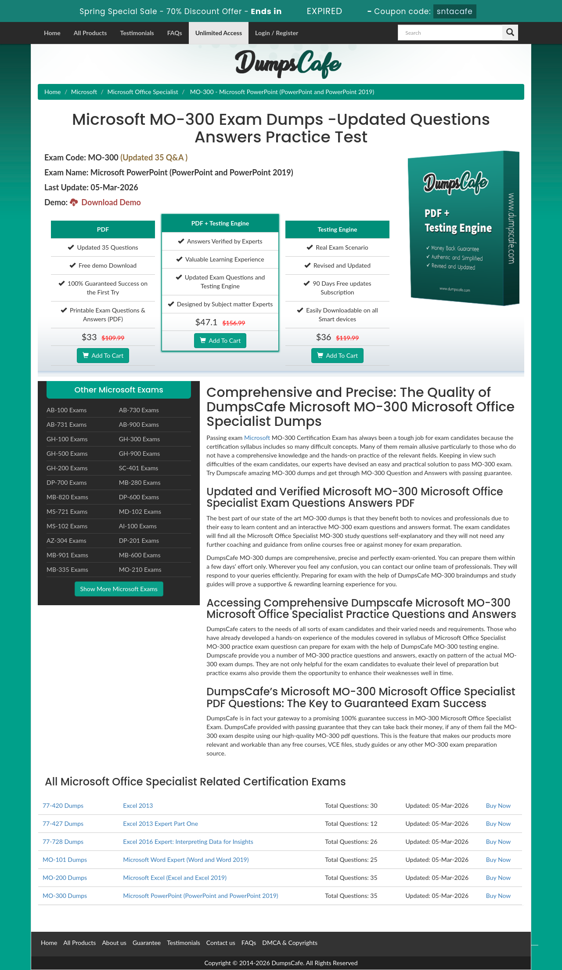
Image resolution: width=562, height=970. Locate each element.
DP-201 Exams (139, 540)
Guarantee (147, 942)
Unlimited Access (218, 32)
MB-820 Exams (67, 497)
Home (52, 32)
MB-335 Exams (67, 569)
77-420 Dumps (63, 805)
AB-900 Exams (139, 424)
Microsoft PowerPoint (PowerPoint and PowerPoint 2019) (200, 895)
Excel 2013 (138, 805)
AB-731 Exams (66, 424)
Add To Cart (103, 355)
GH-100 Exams (67, 439)
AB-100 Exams (66, 410)
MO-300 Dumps (65, 895)
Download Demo (105, 202)
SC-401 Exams (139, 468)
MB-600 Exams (140, 555)
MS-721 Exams (67, 511)
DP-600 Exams (139, 497)
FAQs (174, 32)
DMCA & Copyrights (289, 942)
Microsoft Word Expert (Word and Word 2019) (186, 859)
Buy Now (498, 805)
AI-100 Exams (138, 526)
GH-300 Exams (139, 439)
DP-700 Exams (66, 482)
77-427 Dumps (63, 823)
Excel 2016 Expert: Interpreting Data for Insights (188, 841)
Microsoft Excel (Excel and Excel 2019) (175, 877)
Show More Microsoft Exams (119, 588)
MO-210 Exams (140, 569)
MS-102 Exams (67, 526)
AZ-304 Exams (66, 540)
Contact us (220, 942)
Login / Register (276, 32)
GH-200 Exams (67, 468)
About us (114, 942)
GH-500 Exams (67, 453)
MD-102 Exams (140, 511)
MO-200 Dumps (65, 877)
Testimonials (137, 32)
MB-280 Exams (140, 482)
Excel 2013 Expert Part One (160, 823)
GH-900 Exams (139, 453)
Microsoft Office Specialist (142, 91)
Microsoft (84, 91)
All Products (90, 32)
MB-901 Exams (67, 555)
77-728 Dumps (63, 841)
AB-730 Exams (139, 410)
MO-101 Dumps (65, 859)
